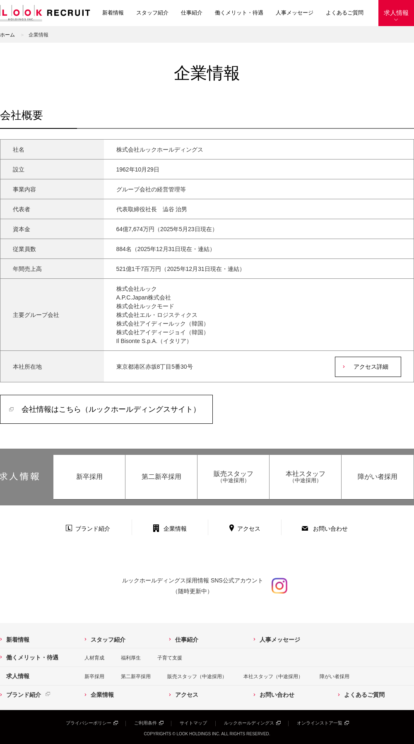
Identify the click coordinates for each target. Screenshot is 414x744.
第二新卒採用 (161, 476)
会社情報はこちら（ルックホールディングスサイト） (111, 409)
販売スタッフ (233, 477)
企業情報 (175, 528)
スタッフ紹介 (152, 13)
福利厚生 (131, 658)
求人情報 (396, 12)
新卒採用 (89, 476)
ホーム (7, 35)
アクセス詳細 (371, 366)
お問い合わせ (330, 528)
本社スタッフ (305, 477)
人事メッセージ (294, 13)
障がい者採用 (377, 476)
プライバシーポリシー (88, 723)
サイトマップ (193, 723)
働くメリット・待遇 (239, 13)
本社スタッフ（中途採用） (273, 676)
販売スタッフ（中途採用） (197, 676)
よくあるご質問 (344, 13)
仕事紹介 (191, 13)
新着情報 (113, 13)
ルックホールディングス (249, 723)
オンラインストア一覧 (319, 723)
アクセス (248, 528)
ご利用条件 (145, 723)
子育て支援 (169, 658)
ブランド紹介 (92, 528)
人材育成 (94, 658)
